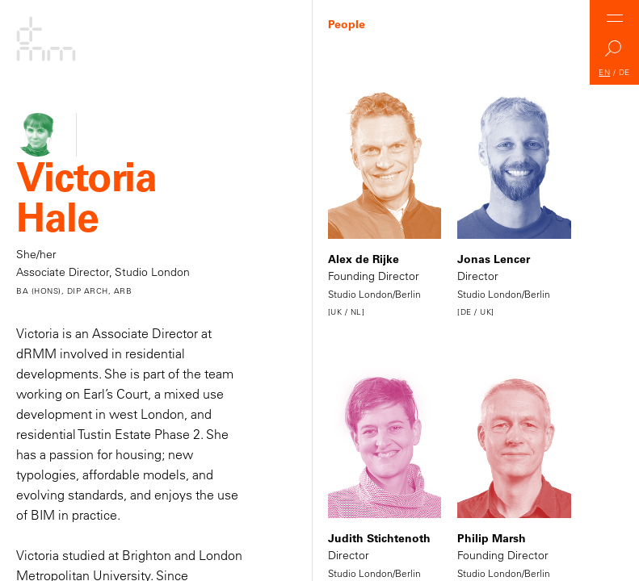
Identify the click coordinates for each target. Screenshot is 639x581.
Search (615, 52)
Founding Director (385, 204)
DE (624, 72)
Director (514, 204)
